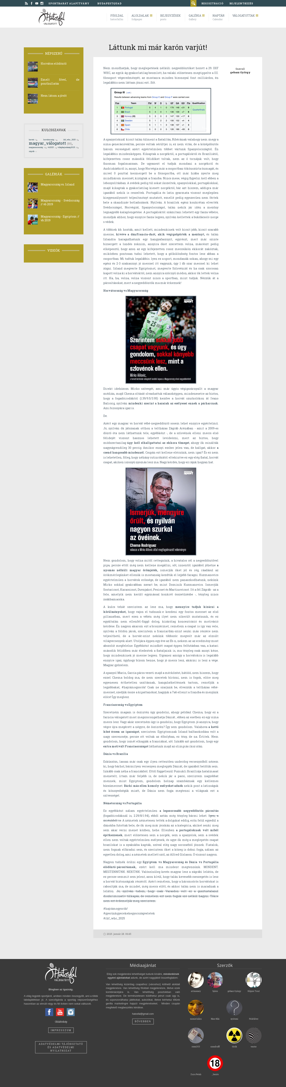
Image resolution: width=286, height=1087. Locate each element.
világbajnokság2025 (68, 147)
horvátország (50, 140)
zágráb (33, 151)
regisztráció (212, 3)
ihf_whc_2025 (70, 139)
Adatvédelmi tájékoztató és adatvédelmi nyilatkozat (61, 1047)
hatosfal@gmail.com (143, 1013)
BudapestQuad (109, 3)
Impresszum (61, 1030)
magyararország (37, 147)
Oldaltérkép (61, 1021)
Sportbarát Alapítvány (68, 3)
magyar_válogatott (50, 143)
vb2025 (52, 147)
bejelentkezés (241, 3)
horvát (33, 139)
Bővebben (143, 1021)
